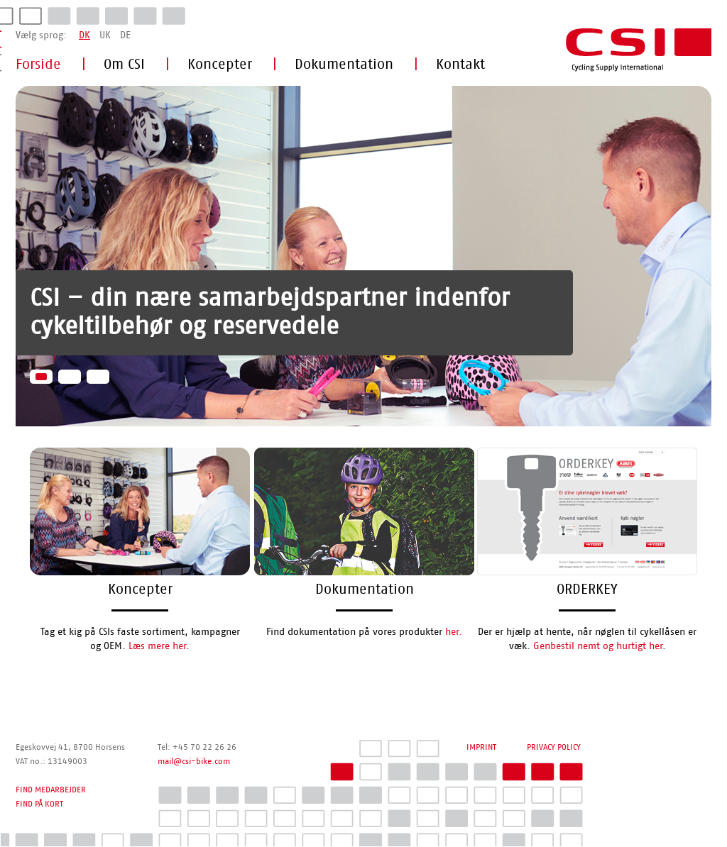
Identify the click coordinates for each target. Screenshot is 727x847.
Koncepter (219, 64)
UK (105, 35)
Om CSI (124, 64)
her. (453, 632)
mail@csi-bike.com (194, 761)
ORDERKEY (587, 589)
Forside (38, 64)
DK (84, 35)
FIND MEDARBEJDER (51, 789)
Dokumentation (344, 64)
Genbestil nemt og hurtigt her (597, 646)
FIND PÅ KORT (39, 803)
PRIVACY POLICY (554, 747)
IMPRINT (481, 747)
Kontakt (460, 64)
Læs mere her (157, 646)
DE (125, 35)
